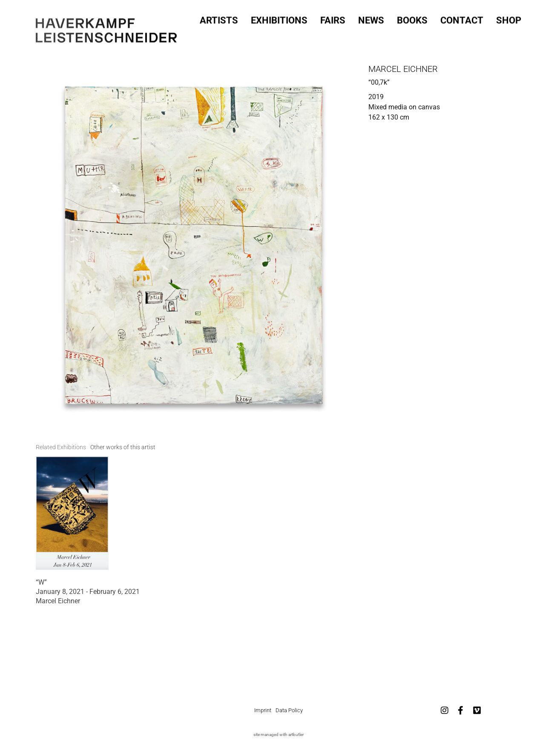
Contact (461, 18)
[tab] (61, 447)
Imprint (262, 710)
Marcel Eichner (403, 69)
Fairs (332, 18)
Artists (219, 18)
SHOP (508, 18)
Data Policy (289, 710)
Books (412, 18)
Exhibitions (279, 18)
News (371, 18)
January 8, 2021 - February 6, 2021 (88, 592)
